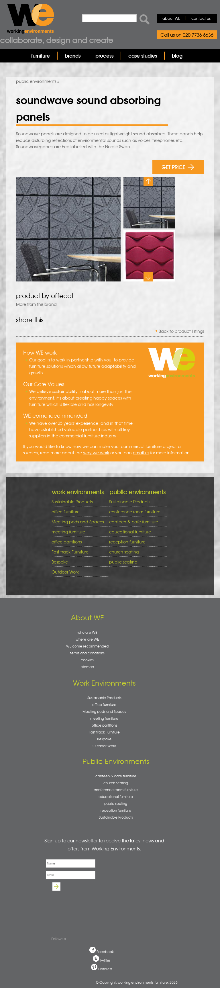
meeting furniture (78, 532)
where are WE (87, 639)
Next (148, 276)
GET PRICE (178, 166)
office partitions (78, 542)
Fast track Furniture (70, 552)
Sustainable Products (72, 501)
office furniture (78, 512)
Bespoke (60, 562)
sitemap (87, 666)
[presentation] (87, 906)
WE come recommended (87, 646)
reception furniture (136, 542)
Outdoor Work (65, 572)
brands (72, 55)
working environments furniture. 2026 (147, 982)
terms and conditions (87, 653)
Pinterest (105, 968)
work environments (78, 492)
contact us (201, 18)
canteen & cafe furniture (136, 522)
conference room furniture (136, 512)
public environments (36, 81)
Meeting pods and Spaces (78, 522)
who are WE (87, 632)
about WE (171, 18)
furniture (40, 55)
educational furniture (136, 532)
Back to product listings (181, 331)
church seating (124, 552)
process (104, 55)
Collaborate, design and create (56, 39)
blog (177, 55)
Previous (148, 181)
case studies (142, 55)
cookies (87, 659)
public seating (136, 562)
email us (141, 452)
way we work (96, 452)
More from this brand (36, 304)
